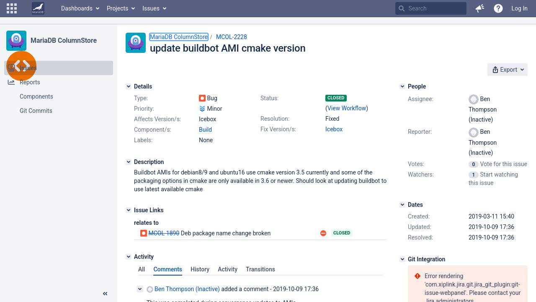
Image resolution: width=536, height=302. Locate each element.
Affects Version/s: (157, 119)
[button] (11, 8)
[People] (402, 86)
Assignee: (420, 99)
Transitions (260, 269)
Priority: (144, 108)
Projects (117, 8)
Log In (520, 8)
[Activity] (128, 257)
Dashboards (77, 8)
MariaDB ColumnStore (64, 40)
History (200, 269)
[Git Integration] (402, 259)
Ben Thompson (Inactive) (183, 289)
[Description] (128, 162)
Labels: (143, 140)
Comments (167, 269)
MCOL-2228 (231, 37)
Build (205, 129)
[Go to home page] (38, 8)
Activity (227, 269)
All (141, 269)
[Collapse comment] (140, 289)
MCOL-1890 (163, 233)
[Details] (128, 86)
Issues (151, 8)
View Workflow (346, 108)
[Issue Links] (128, 210)
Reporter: (420, 131)
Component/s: (152, 129)
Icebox (334, 129)
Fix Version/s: (278, 129)
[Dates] (402, 205)
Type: (141, 98)
